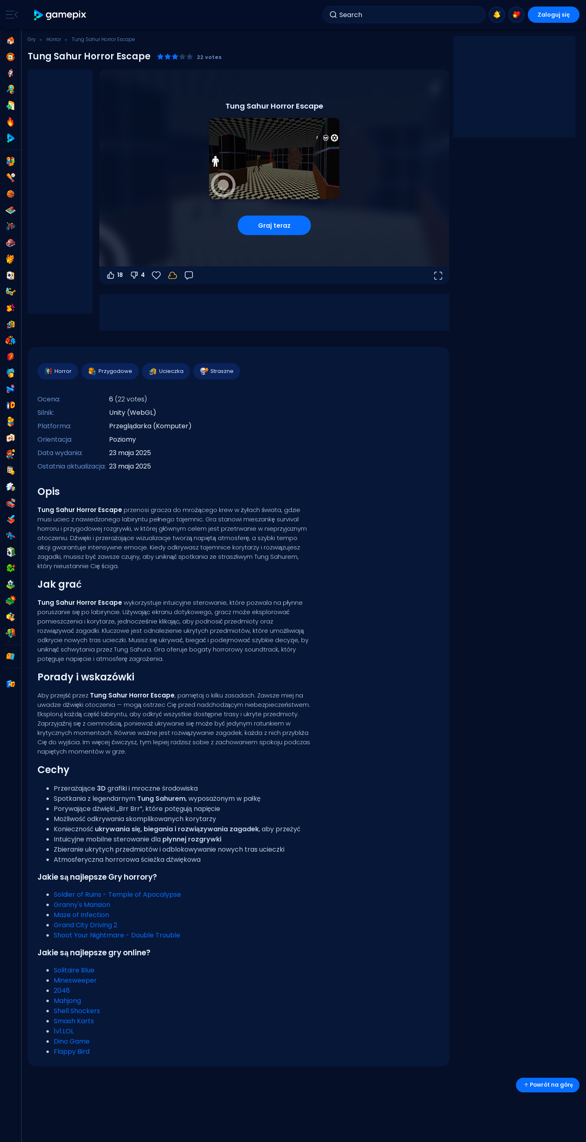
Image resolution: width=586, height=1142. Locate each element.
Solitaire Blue (74, 970)
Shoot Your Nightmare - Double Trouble (117, 935)
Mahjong (67, 1000)
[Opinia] (189, 275)
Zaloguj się (554, 15)
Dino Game (72, 1041)
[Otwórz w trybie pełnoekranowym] (438, 275)
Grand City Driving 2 (85, 925)
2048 (62, 990)
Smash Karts (74, 1021)
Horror (53, 39)
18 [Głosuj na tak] (114, 275)
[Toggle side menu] (10, 14)
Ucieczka (166, 371)
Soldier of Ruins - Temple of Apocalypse (117, 894)
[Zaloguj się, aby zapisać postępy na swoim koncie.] (172, 275)
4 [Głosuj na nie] (137, 275)
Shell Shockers (77, 1011)
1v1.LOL (64, 1031)
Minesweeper (75, 980)
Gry (32, 39)
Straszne (216, 371)
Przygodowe (109, 371)
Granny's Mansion (82, 904)
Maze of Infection (81, 915)
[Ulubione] (156, 275)
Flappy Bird (72, 1051)
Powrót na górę (548, 1085)
